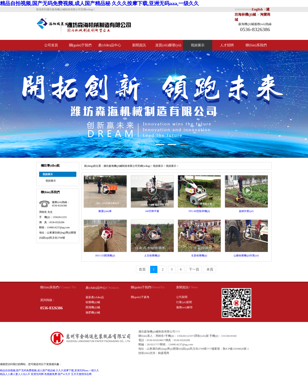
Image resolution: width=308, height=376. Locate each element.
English (257, 9)
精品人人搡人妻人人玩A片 (15, 374)
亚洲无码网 (37, 374)
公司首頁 (51, 45)
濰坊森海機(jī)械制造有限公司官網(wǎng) (127, 165)
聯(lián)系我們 (256, 45)
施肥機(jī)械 (93, 312)
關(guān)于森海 (140, 297)
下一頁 (194, 269)
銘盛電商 (163, 353)
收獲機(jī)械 (93, 302)
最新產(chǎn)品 (95, 297)
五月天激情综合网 (81, 374)
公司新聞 (181, 297)
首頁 (142, 269)
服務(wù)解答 (184, 307)
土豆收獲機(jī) (152, 255)
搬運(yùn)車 (105, 211)
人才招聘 (227, 45)
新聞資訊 (139, 45)
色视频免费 (50, 374)
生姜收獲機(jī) (199, 255)
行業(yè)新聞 (184, 302)
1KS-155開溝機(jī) (105, 255)
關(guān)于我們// (141, 287)
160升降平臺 (152, 211)
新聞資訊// (183, 287)
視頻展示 (197, 45)
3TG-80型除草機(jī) (199, 211)
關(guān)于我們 (80, 45)
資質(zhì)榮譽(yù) (168, 45)
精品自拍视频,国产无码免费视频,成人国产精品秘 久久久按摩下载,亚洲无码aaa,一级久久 (99, 3)
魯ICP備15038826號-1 (236, 348)
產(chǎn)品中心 (109, 45)
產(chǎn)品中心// (96, 287)
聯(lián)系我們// (50, 287)
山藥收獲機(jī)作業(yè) (246, 255)
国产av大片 (64, 374)
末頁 (209, 269)
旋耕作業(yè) (246, 211)
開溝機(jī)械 (93, 307)
